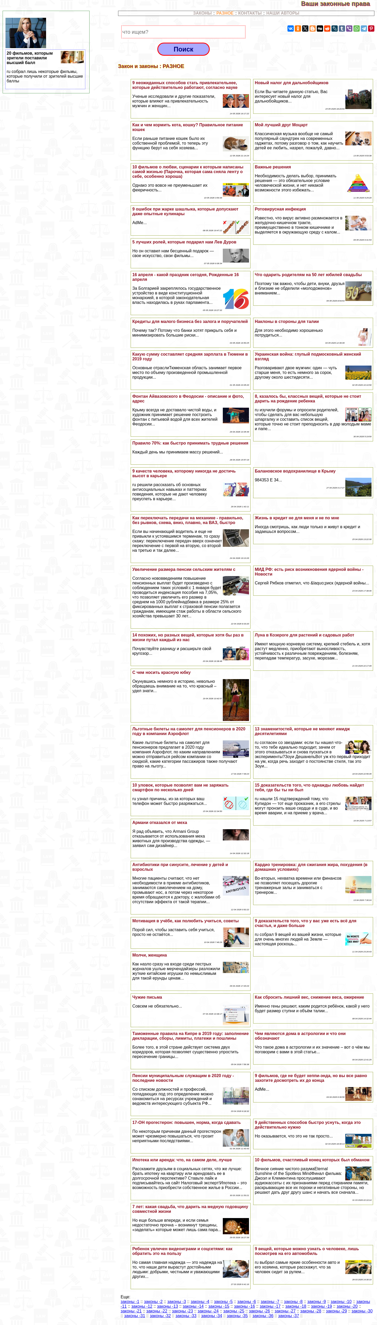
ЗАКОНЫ (202, 13)
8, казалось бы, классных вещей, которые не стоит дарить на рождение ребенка (308, 398)
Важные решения (273, 167)
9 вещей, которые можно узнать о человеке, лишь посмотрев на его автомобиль (307, 1251)
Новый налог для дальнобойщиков (291, 83)
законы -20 (347, 1306)
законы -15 (218, 1306)
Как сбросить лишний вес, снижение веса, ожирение (309, 997)
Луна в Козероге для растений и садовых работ (304, 635)
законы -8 (293, 1301)
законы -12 (141, 1306)
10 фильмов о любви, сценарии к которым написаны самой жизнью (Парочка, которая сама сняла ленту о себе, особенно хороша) (187, 172)
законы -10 (341, 1301)
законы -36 (262, 1315)
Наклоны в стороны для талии (287, 321)
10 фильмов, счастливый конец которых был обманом (312, 1160)
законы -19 (321, 1306)
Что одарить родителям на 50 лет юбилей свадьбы (308, 274)
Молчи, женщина (149, 955)
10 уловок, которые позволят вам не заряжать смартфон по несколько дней (180, 787)
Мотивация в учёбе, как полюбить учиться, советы (185, 921)
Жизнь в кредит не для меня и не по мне (297, 518)
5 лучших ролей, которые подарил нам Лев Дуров (184, 242)
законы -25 (233, 1311)
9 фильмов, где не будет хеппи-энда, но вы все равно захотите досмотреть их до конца (311, 1078)
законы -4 (200, 1301)
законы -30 (362, 1311)
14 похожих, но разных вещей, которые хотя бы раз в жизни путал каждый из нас (187, 637)
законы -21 (131, 1311)
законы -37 (288, 1315)
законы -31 (134, 1315)
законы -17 (270, 1306)
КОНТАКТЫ (250, 13)
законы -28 (310, 1311)
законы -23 (182, 1311)
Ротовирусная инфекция (280, 209)
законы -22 (156, 1311)
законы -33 (185, 1315)
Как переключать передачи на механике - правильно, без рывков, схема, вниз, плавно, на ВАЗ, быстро (187, 520)
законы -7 (269, 1301)
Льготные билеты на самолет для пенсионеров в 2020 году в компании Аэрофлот (188, 731)
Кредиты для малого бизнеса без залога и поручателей (190, 321)
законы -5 (223, 1301)
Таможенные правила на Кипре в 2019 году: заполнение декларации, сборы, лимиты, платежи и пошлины (190, 1035)
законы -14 (193, 1306)
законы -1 (130, 1301)
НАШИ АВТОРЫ (282, 13)
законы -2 (153, 1301)
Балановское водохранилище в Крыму (295, 471)
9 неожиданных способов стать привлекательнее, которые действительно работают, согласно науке (184, 85)
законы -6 (246, 1301)
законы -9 (316, 1301)
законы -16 (244, 1306)
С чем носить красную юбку (161, 672)
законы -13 (167, 1306)
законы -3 (176, 1301)
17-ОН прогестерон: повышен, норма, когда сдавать (186, 1122)
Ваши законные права (339, 3)
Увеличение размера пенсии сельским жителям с (183, 569)
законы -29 (336, 1311)
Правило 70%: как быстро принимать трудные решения (190, 443)
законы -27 (285, 1311)
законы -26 (259, 1311)
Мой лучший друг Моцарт (281, 125)
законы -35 (237, 1315)
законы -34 (211, 1315)
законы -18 (295, 1306)
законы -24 (208, 1311)
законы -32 (160, 1315)
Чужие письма (147, 997)
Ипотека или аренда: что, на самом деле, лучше (182, 1160)
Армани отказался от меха (159, 822)
